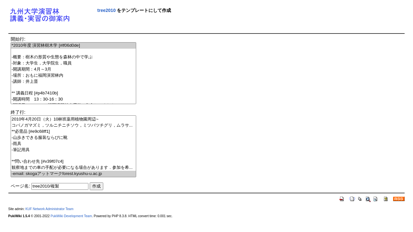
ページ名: (20, 185)
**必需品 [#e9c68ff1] (73, 132)
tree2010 (106, 10)
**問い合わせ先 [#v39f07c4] (73, 162)
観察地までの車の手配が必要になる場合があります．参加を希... (73, 168)
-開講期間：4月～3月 (73, 69)
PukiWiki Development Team (71, 216)
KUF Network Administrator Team (49, 209)
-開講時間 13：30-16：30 (73, 99)
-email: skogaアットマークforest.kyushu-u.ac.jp (73, 174)
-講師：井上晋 (73, 82)
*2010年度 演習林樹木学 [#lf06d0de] (73, 46)
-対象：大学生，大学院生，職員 (73, 63)
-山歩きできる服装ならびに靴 (73, 138)
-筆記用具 (73, 150)
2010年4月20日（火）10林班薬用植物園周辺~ (73, 119)
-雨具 (73, 144)
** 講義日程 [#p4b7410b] (73, 93)
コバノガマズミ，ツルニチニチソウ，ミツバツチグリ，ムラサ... (73, 125)
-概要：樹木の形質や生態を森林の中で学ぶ (73, 57)
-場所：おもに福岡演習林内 (73, 75)
